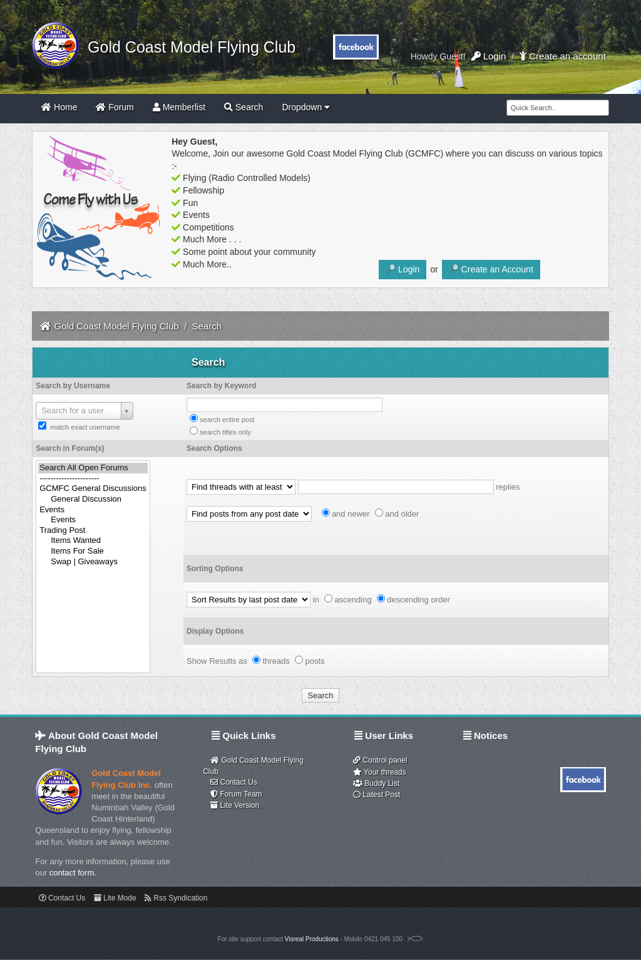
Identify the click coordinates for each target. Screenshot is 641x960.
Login (488, 56)
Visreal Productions (312, 939)
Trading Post (93, 530)
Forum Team (236, 794)
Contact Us (233, 782)
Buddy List (376, 783)
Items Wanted (93, 540)
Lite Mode (115, 898)
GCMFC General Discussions (93, 488)
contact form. (72, 872)
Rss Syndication (176, 898)
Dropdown (306, 107)
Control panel (380, 760)
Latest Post (376, 794)
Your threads (379, 772)
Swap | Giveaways (93, 562)
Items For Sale (93, 551)
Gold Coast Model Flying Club (187, 47)
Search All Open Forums (93, 468)
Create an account (563, 56)
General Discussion (93, 499)
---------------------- (93, 478)
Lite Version (234, 805)
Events (93, 510)
